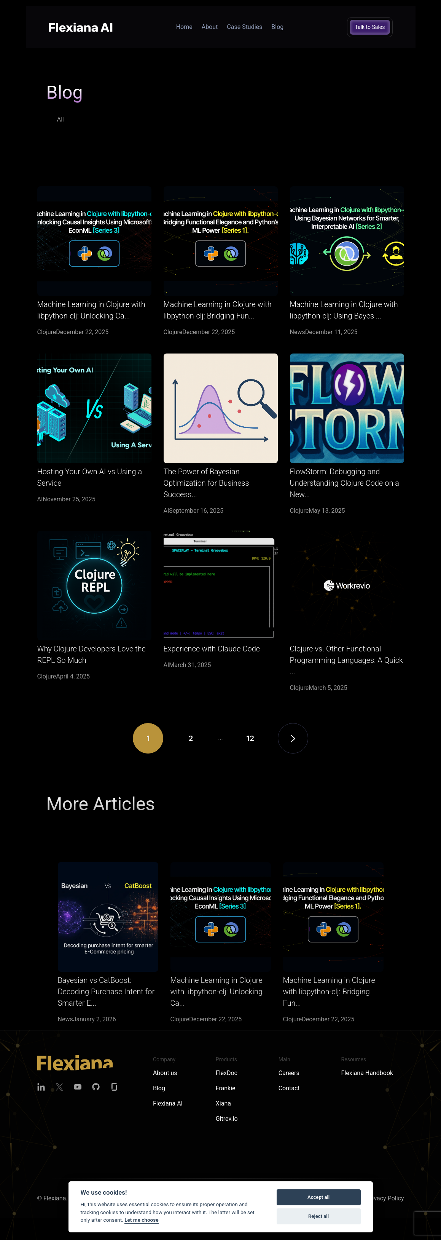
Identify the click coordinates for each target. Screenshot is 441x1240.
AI (40, 520)
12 (250, 759)
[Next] (293, 759)
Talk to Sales (370, 27)
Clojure (46, 332)
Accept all (318, 1197)
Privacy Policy (385, 1198)
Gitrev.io (227, 1118)
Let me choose (141, 1220)
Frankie (226, 1088)
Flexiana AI (168, 1103)
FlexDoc (226, 1073)
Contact (289, 1088)
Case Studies (244, 26)
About (210, 26)
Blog (277, 26)
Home (184, 26)
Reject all (318, 1216)
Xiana (223, 1103)
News (297, 332)
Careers (289, 1073)
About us (165, 1073)
